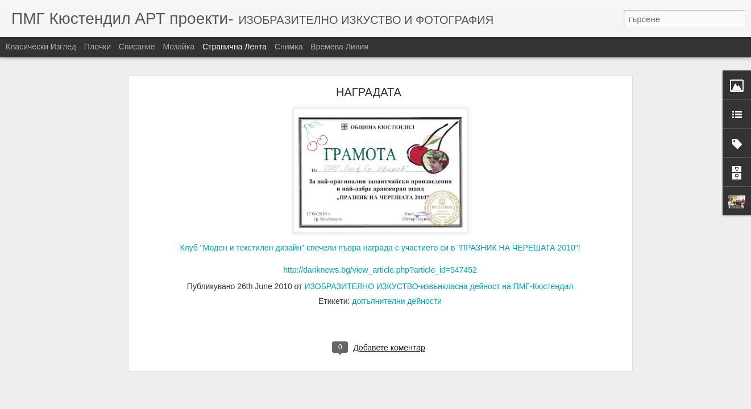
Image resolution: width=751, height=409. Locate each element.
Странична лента (234, 46)
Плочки (97, 46)
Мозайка (178, 46)
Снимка (289, 46)
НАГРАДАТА (368, 82)
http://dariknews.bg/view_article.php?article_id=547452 (380, 259)
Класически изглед (41, 46)
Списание (137, 46)
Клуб (380, 168)
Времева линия (339, 46)
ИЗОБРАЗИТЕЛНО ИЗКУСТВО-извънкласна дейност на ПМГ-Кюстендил (438, 276)
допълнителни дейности (397, 290)
